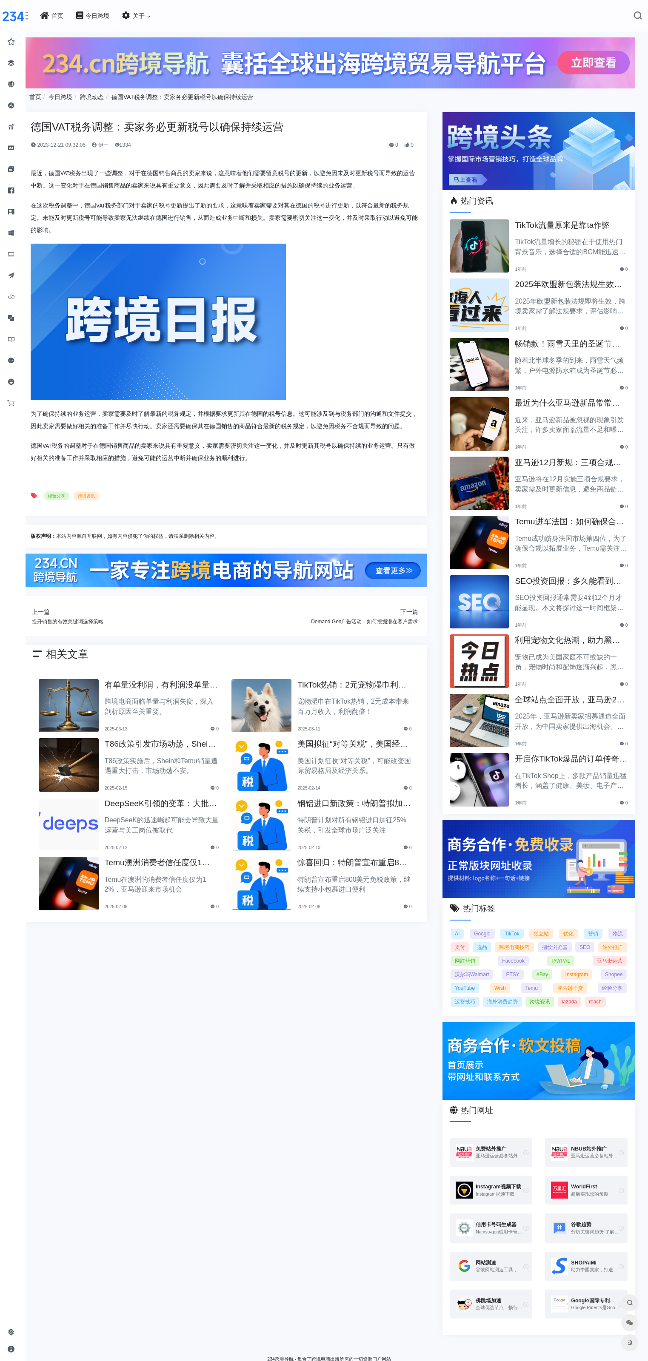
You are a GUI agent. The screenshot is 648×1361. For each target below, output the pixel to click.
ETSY (517, 968)
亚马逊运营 (610, 955)
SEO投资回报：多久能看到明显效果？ (572, 577)
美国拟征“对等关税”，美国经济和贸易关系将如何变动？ (359, 754)
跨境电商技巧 (534, 941)
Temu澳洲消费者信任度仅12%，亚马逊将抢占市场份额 (171, 873)
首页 (54, 95)
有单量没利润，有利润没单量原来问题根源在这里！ (173, 695)
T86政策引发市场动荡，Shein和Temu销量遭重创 (175, 754)
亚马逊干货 (571, 982)
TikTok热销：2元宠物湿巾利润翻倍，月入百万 (362, 695)
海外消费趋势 (508, 995)
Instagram (578, 968)
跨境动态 (111, 95)
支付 (466, 941)
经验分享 (75, 507)
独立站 (544, 927)
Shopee (613, 968)
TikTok (516, 927)
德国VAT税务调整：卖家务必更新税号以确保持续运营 (201, 95)
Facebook (540, 955)
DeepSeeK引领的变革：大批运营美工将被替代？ (173, 814)
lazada (575, 995)
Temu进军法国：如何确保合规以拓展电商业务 (569, 518)
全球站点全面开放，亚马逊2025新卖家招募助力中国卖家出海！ (572, 696)
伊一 (118, 143)
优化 (570, 927)
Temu (534, 982)
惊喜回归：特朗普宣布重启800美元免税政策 (361, 873)
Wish (505, 982)
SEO (617, 941)
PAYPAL (574, 955)
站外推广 (471, 955)
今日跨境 (79, 95)
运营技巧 (471, 995)
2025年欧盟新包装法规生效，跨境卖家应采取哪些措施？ (572, 281)
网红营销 (505, 955)
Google (487, 927)
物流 (618, 927)
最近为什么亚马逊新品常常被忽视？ (571, 400)
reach (601, 995)
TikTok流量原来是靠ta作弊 (566, 220)
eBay (545, 968)
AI (463, 927)
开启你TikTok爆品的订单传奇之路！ (571, 755)
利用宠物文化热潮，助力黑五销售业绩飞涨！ (571, 637)
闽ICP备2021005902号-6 (376, 1356)
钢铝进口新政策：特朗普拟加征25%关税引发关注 (360, 814)
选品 (495, 941)
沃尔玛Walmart (478, 968)
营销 (594, 927)
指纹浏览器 (581, 941)
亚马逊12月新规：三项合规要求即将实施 (572, 459)
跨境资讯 (105, 507)
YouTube (471, 982)
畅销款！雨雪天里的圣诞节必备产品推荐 (571, 340)
